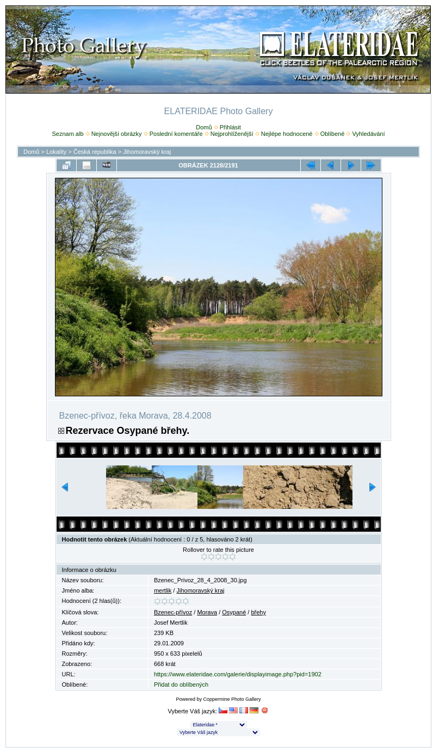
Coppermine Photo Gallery (232, 699)
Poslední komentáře (176, 133)
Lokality (56, 151)
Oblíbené (332, 133)
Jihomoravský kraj (147, 151)
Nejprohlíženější (232, 133)
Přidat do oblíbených (181, 684)
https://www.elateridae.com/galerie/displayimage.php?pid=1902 (237, 674)
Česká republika (94, 151)
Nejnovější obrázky (116, 133)
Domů (204, 127)
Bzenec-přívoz (173, 612)
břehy (258, 612)
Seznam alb (67, 133)
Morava (207, 612)
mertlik (162, 590)
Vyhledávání (368, 133)
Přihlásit (230, 127)
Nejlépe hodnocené (287, 133)
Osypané (234, 612)
